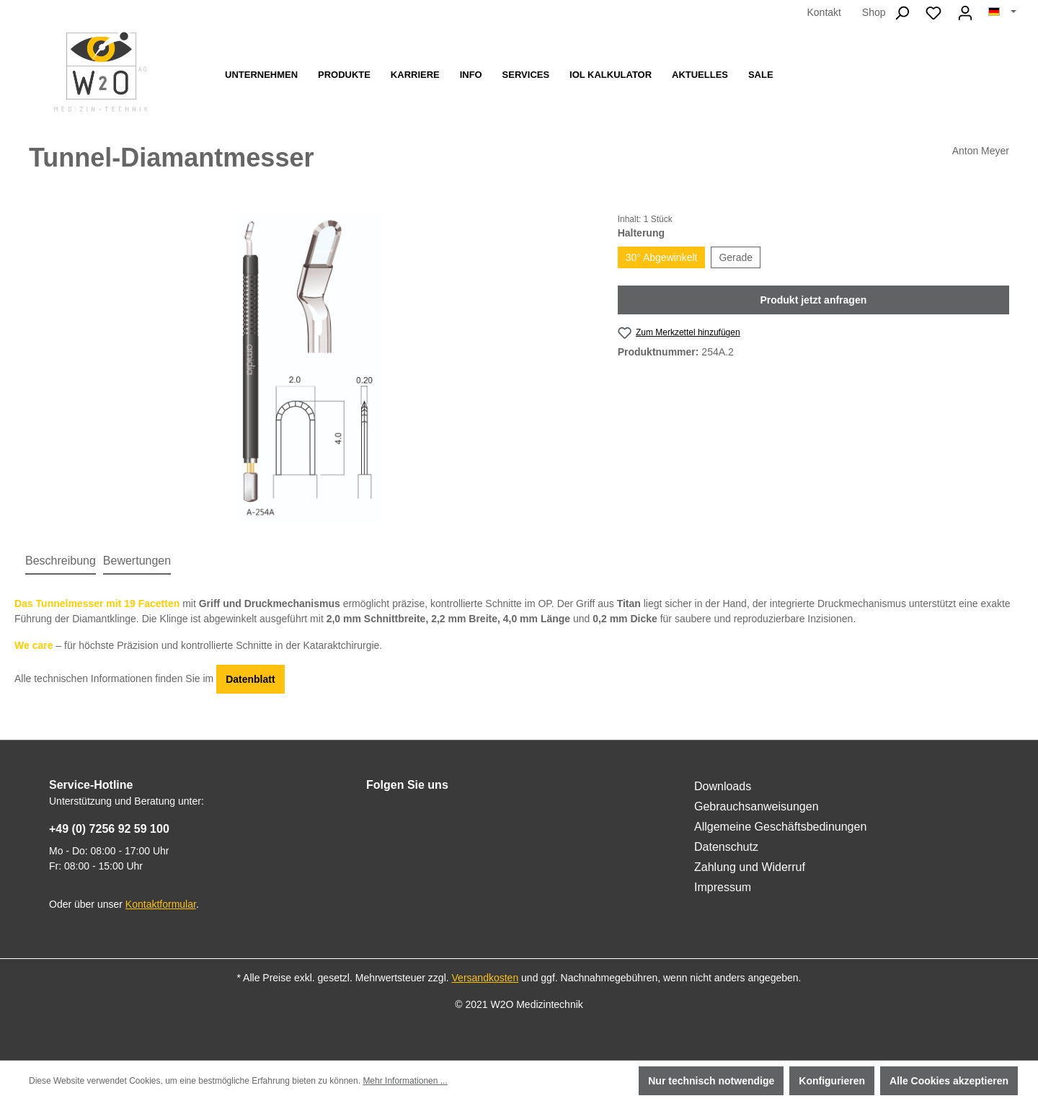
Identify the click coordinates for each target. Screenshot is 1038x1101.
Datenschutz (726, 847)
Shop (874, 12)
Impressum (722, 887)
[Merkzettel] (933, 13)
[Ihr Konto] (965, 13)
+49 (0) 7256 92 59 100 (109, 829)
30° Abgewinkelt (662, 257)
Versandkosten (485, 977)
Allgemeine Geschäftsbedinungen (780, 827)
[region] (308, 368)
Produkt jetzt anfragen (813, 300)
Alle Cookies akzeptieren (949, 1081)
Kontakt (823, 12)
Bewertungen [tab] (137, 560)
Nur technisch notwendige (711, 1081)
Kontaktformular (160, 904)
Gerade (736, 257)
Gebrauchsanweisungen (756, 806)
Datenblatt (250, 679)
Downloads (722, 786)
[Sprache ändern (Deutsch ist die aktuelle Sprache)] (1002, 12)
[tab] (60, 562)
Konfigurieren (832, 1081)
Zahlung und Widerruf (749, 867)
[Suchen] (901, 13)
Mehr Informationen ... (405, 1081)
